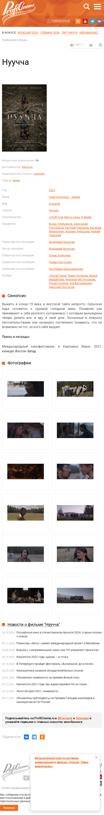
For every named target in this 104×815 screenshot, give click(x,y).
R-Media (86, 217)
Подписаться (60, 20)
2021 (52, 190)
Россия (53, 210)
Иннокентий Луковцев (80, 279)
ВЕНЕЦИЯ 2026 (28, 32)
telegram (92, 21)
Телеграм (82, 718)
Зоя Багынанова (80, 283)
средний (39, 173)
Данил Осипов (58, 283)
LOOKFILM (56, 217)
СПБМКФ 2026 (50, 32)
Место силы (72, 217)
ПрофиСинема (9, 40)
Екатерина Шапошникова (66, 269)
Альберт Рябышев (77, 231)
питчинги (69, 32)
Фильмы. (23, 40)
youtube (85, 21)
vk (99, 21)
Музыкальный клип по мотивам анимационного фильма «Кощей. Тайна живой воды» (62, 762)
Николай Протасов (61, 287)
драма (76, 197)
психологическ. (59, 197)
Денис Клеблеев (59, 255)
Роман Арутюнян (60, 262)
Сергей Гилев (57, 275)
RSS (78, 21)
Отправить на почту (100, 44)
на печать (90, 45)
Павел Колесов (78, 275)
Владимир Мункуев (62, 242)
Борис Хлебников (60, 224)
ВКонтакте (65, 718)
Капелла (27, 167)
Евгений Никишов (77, 227)
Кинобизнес (88, 32)
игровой (54, 203)
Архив (16, 180)
